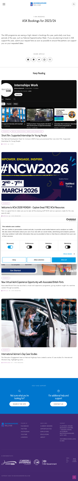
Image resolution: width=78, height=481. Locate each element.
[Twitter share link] (39, 59)
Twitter (24, 429)
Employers (44, 432)
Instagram (25, 432)
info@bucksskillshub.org (68, 440)
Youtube (24, 434)
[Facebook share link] (28, 59)
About (42, 437)
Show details (67, 254)
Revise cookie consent (74, 460)
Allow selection (39, 260)
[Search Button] (73, 4)
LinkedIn (24, 437)
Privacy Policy (67, 460)
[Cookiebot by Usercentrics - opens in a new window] (67, 219)
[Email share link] (50, 59)
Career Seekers (46, 426)
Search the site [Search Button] (19, 404)
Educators (44, 434)
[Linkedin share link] (33, 59)
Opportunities (46, 429)
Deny (14, 260)
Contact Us (58, 404)
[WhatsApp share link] (44, 59)
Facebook (25, 426)
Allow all (64, 260)
